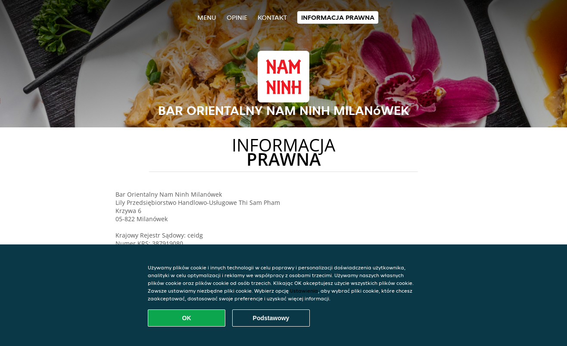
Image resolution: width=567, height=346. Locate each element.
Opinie (237, 17)
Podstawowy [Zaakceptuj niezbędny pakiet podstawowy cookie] (271, 318)
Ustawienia (304, 290)
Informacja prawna (337, 17)
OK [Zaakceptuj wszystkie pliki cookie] (186, 318)
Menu (206, 17)
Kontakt (272, 17)
